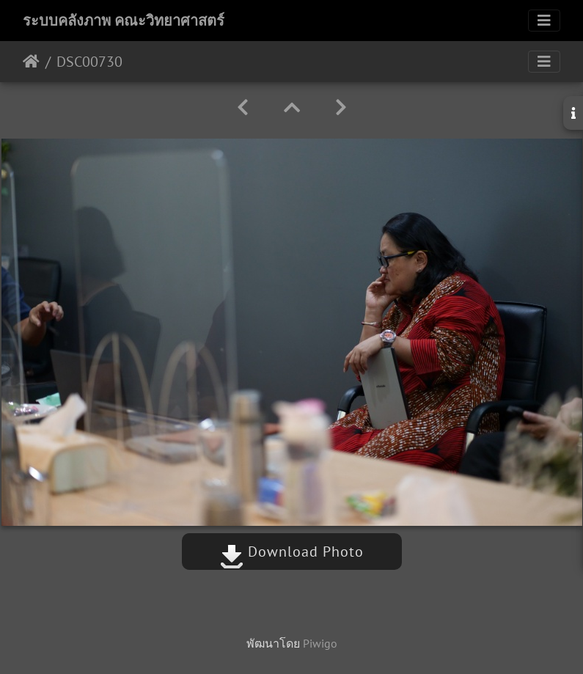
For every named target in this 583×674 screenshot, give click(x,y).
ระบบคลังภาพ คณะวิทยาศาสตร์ (123, 20)
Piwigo (320, 643)
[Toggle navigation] (544, 21)
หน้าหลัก (31, 62)
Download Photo (292, 551)
